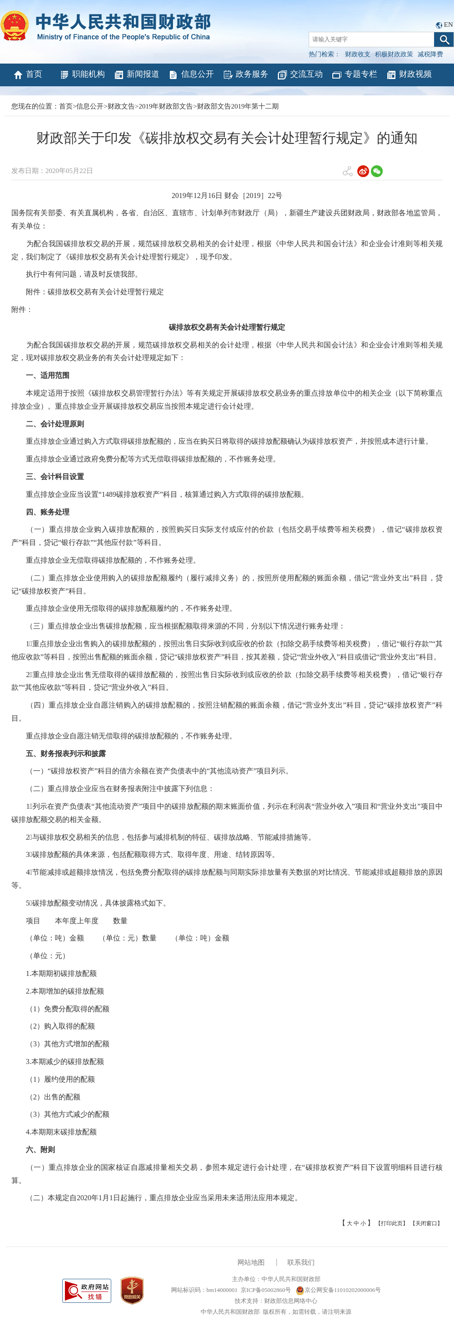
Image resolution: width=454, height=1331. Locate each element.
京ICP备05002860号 (266, 1289)
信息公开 (191, 74)
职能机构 (82, 74)
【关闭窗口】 (426, 1223)
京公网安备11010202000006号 (338, 1289)
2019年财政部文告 (165, 106)
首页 (27, 74)
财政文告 (121, 106)
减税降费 (430, 54)
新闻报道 (136, 74)
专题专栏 (354, 74)
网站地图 (251, 1262)
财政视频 (409, 74)
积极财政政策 (394, 54)
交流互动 (300, 74)
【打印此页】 (391, 1223)
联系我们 (301, 1262)
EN (448, 24)
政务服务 (245, 74)
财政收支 (357, 54)
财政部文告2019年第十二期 (238, 106)
